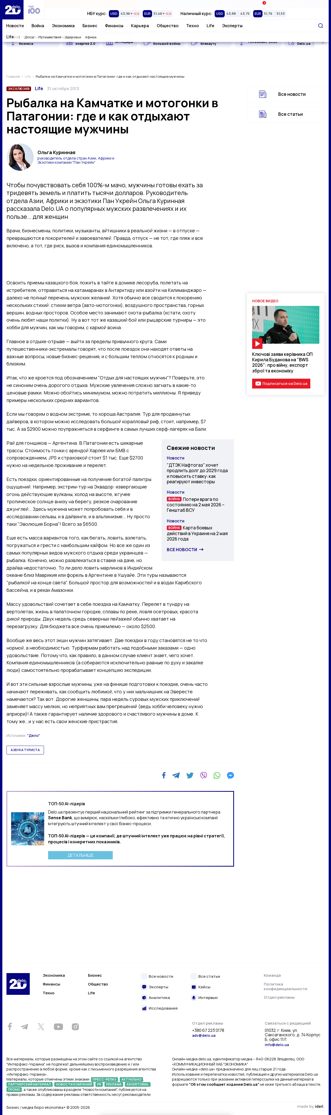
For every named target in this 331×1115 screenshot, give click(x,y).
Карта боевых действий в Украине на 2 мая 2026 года (197, 533)
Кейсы (204, 987)
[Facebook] (163, 775)
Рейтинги (92, 4)
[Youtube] (58, 1027)
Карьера (140, 25)
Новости (15, 25)
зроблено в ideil (311, 1107)
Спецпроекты (187, 4)
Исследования (163, 1008)
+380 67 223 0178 (208, 1030)
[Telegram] (176, 775)
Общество (167, 25)
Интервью (208, 998)
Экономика (63, 25)
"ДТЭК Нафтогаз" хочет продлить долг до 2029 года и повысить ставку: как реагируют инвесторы (197, 473)
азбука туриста (25, 750)
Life (210, 25)
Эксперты (232, 25)
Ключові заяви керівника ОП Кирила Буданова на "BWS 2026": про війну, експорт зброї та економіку (282, 362)
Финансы (114, 25)
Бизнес (89, 25)
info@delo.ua (277, 1045)
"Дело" (33, 735)
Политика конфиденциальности (285, 986)
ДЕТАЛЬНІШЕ (80, 855)
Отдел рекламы (279, 997)
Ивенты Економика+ (281, 3)
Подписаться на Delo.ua (284, 383)
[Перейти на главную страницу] (13, 9)
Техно (192, 25)
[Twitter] (190, 775)
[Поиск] (321, 25)
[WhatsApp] (217, 775)
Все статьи (290, 114)
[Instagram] (75, 1027)
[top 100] (34, 9)
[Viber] (203, 775)
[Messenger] (230, 775)
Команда (272, 975)
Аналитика (159, 998)
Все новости (182, 549)
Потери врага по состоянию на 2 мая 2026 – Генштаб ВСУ (195, 504)
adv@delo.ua (203, 1035)
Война (38, 25)
